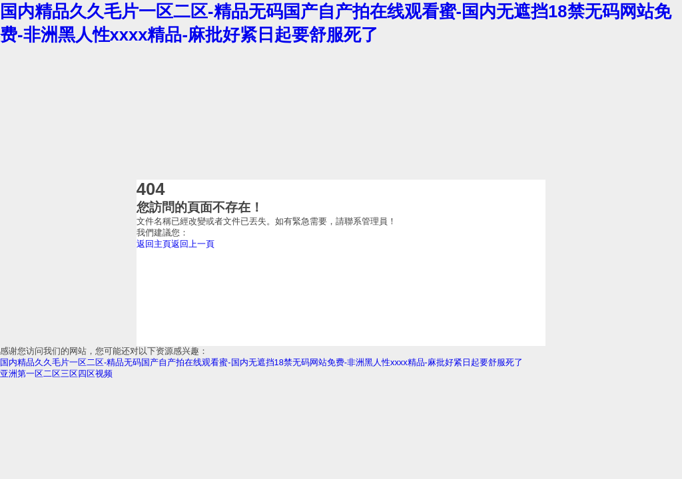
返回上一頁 (192, 244)
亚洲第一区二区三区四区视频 (56, 374)
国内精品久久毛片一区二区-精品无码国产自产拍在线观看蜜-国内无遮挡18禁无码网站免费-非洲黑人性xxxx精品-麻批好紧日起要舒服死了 (261, 362)
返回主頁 (154, 244)
